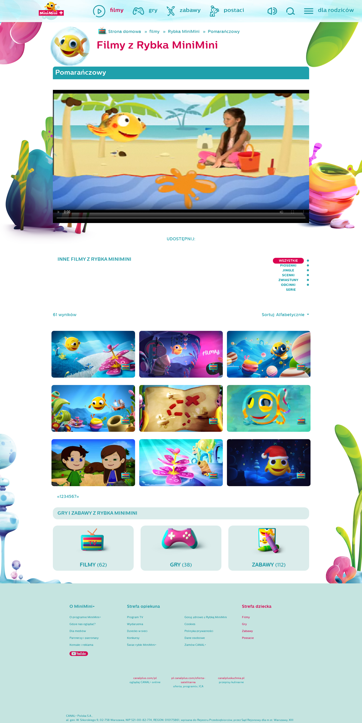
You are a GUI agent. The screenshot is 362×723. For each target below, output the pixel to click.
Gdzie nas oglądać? (82, 601)
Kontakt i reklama (81, 621)
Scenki (235, 261)
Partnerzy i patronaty (84, 615)
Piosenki (193, 261)
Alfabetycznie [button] (291, 291)
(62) (93, 525)
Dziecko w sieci (137, 608)
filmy (154, 31)
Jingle (215, 261)
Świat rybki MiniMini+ (141, 621)
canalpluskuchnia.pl (231, 655)
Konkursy (133, 615)
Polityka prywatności (198, 608)
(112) (268, 525)
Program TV (135, 594)
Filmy (246, 594)
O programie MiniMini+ (85, 594)
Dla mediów (77, 608)
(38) (181, 525)
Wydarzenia (135, 601)
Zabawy (247, 608)
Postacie (248, 615)
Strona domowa (124, 31)
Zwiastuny (259, 261)
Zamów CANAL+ (195, 621)
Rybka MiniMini (183, 31)
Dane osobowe (194, 615)
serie (304, 261)
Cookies (189, 601)
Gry (244, 601)
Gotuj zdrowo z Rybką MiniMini (205, 594)
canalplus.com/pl (145, 655)
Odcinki (284, 261)
